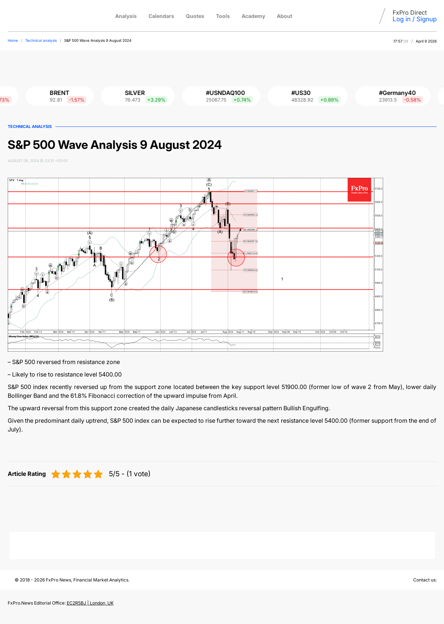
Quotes (195, 16)
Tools (223, 16)
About (284, 16)
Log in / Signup (415, 19)
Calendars (161, 16)
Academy (253, 16)
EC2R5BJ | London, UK (90, 603)
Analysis (126, 16)
